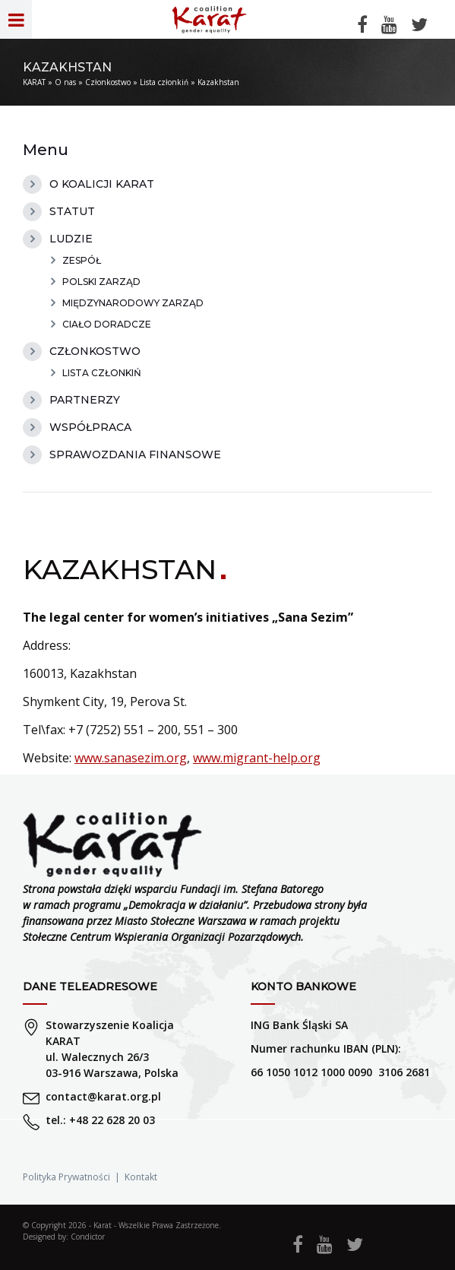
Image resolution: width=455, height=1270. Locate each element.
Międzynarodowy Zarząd (133, 303)
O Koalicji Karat (101, 184)
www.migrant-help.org (257, 757)
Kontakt (141, 1176)
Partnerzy (84, 400)
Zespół (81, 260)
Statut (72, 211)
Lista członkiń (164, 82)
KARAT (34, 82)
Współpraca (90, 427)
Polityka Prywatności (66, 1176)
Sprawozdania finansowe (135, 454)
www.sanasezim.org (130, 757)
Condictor (88, 1236)
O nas (65, 82)
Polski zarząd (101, 281)
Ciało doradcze (106, 324)
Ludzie (71, 238)
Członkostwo (108, 82)
